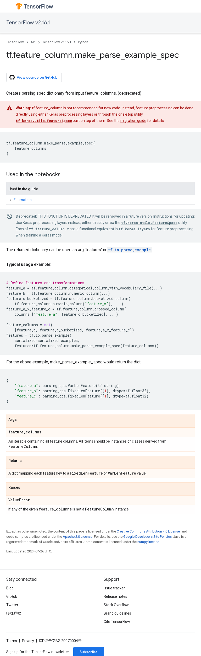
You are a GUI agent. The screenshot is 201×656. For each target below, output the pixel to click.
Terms (11, 641)
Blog (10, 588)
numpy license (148, 542)
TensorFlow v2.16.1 (28, 22)
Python (83, 42)
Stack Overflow (116, 605)
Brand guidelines (117, 613)
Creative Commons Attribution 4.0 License (148, 531)
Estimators (23, 200)
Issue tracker (114, 588)
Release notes (115, 596)
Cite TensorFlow (117, 622)
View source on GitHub (33, 77)
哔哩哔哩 (13, 613)
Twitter (12, 605)
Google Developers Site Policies (147, 537)
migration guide (133, 121)
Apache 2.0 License (77, 537)
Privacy (28, 641)
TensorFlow (15, 42)
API (33, 42)
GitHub (11, 596)
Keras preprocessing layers (71, 114)
